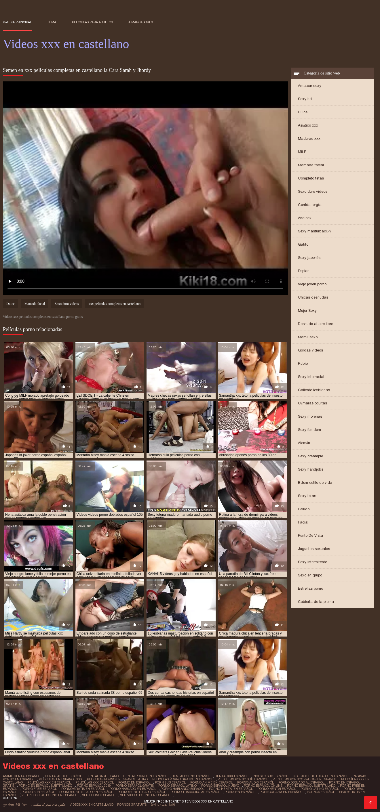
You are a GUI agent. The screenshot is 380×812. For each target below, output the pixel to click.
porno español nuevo (220, 785)
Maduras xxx (309, 138)
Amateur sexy (309, 85)
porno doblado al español (301, 782)
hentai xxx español (231, 776)
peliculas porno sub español (243, 779)
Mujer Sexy (307, 310)
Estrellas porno (310, 588)
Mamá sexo (308, 337)
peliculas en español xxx (60, 779)
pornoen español (240, 792)
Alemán (304, 443)
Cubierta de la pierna (316, 601)
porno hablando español (182, 788)
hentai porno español (191, 776)
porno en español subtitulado (45, 785)
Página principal (17, 22)
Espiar (303, 271)
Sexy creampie (310, 456)
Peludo (303, 509)
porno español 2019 (94, 785)
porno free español (39, 788)
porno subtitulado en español (86, 792)
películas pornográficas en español (305, 779)
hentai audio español (63, 776)
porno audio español (255, 782)
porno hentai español (276, 788)
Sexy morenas (310, 416)
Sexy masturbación (314, 231)
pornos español (321, 792)
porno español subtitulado (311, 785)
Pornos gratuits (132, 804)
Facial (303, 522)
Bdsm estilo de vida (315, 482)
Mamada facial (311, 165)
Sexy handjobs (310, 469)
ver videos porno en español (145, 795)
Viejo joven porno (312, 284)
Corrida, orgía (310, 204)
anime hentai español (21, 776)
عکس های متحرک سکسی (48, 804)
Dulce (302, 112)
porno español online (263, 785)
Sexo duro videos (312, 191)
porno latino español (320, 788)
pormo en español (134, 782)
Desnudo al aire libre (315, 324)
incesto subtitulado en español (320, 776)
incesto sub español (270, 776)
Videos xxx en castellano (91, 804)
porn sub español (170, 782)
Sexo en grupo (310, 575)
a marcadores (140, 22)
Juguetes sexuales (314, 549)
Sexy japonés (309, 257)
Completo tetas (311, 178)
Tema (51, 22)
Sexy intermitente (312, 562)
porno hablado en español (132, 788)
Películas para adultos (92, 22)
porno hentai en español (231, 788)
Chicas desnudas (313, 297)
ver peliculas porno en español (49, 795)
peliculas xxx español (94, 782)
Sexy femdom (309, 429)
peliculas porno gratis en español (182, 779)
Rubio (303, 363)
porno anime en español (211, 782)
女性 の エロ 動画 (162, 804)
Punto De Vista (310, 535)
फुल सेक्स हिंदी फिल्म (15, 804)
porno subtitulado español (141, 792)
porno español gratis (134, 785)
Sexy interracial (311, 377)
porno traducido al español (195, 792)
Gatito (303, 244)
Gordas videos (310, 350)
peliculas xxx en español (49, 782)
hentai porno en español (145, 776)
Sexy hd (305, 99)
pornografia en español (281, 792)
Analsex (304, 218)
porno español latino (177, 785)
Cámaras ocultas (312, 403)
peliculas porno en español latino (117, 779)
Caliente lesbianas (314, 390)
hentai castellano (102, 776)
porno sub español (38, 792)
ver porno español (98, 795)
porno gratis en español (83, 788)
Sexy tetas (307, 496)
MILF (302, 152)
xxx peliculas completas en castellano (115, 304)
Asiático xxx (308, 125)
